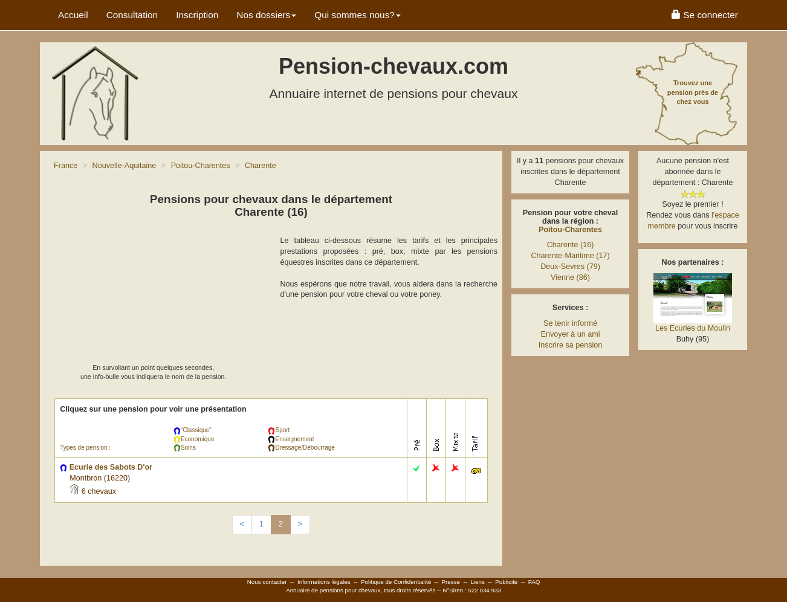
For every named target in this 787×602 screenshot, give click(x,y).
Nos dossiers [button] (266, 15)
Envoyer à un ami (570, 334)
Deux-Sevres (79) (570, 266)
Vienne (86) (570, 277)
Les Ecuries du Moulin (692, 328)
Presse (451, 581)
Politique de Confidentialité (396, 581)
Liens (477, 581)
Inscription (197, 15)
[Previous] (242, 524)
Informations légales (324, 581)
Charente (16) (570, 245)
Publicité (506, 581)
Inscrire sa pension (571, 345)
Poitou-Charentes (570, 229)
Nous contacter (267, 581)
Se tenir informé (570, 323)
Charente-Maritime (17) (570, 255)
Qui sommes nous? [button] (357, 15)
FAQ (534, 581)
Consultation (132, 15)
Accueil (73, 15)
